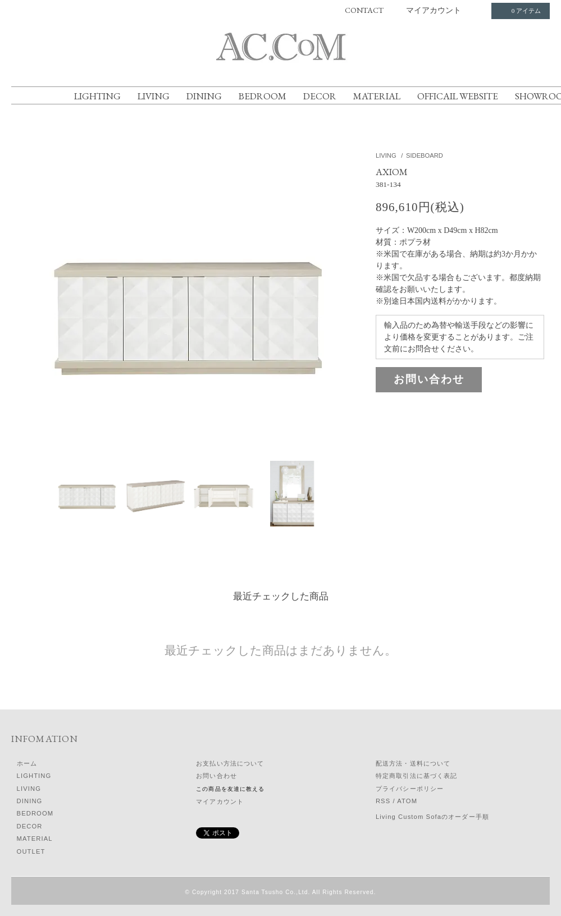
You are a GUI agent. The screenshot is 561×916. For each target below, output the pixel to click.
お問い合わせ (429, 379)
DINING (204, 96)
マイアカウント (433, 10)
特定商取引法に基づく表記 (416, 775)
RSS (383, 801)
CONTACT (364, 10)
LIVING (154, 96)
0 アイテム (519, 10)
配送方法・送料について (413, 763)
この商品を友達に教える (230, 789)
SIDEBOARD (424, 155)
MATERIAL (376, 96)
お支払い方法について (230, 763)
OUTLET (31, 851)
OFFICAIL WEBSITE (457, 96)
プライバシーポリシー (410, 788)
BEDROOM (262, 96)
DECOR (319, 96)
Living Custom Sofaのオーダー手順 (432, 816)
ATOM (407, 801)
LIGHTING (97, 96)
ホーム (27, 763)
